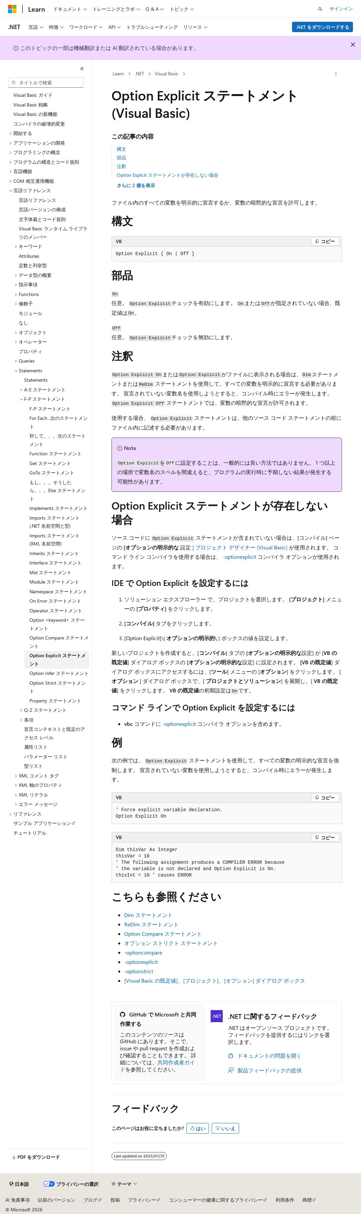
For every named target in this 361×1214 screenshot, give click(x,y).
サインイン (341, 8)
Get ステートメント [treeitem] (50, 463)
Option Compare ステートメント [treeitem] (59, 641)
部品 (121, 157)
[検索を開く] (320, 9)
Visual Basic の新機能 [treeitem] (35, 114)
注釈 (121, 166)
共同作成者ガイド (157, 1066)
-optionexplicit (239, 556)
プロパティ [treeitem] (30, 351)
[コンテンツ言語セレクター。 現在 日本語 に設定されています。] (19, 1184)
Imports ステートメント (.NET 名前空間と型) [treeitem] (54, 522)
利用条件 (285, 1200)
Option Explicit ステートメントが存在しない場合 (167, 175)
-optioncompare (143, 952)
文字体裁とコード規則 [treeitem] (42, 219)
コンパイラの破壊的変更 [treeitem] (39, 124)
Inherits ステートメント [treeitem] (54, 553)
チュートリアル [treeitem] (29, 833)
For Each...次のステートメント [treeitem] (58, 422)
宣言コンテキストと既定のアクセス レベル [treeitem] (54, 733)
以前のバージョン (56, 1200)
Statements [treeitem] (36, 380)
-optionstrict (138, 971)
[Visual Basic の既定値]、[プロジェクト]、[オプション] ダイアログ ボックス (214, 980)
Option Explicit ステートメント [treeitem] (57, 659)
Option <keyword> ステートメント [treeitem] (57, 624)
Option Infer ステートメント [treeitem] (59, 673)
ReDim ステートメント (151, 924)
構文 (121, 149)
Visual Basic (166, 73)
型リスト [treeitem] (33, 766)
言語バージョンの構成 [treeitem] (42, 209)
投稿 (115, 1200)
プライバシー (142, 1200)
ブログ (90, 1200)
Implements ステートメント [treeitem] (58, 508)
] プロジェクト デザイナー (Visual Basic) (240, 547)
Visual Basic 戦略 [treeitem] (30, 104)
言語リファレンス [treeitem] (37, 200)
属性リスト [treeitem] (36, 747)
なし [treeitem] (23, 322)
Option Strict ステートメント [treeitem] (57, 687)
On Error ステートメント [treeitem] (55, 601)
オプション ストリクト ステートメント (171, 942)
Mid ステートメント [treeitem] (50, 572)
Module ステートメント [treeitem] (54, 582)
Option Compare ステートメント (163, 933)
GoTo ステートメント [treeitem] (51, 472)
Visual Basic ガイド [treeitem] (33, 95)
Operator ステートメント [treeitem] (55, 610)
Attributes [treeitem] (29, 256)
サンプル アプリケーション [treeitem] (42, 823)
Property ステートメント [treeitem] (55, 700)
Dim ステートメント (148, 914)
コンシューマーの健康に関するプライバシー (216, 1200)
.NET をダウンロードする (322, 27)
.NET (139, 73)
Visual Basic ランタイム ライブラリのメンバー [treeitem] (53, 232)
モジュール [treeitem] (30, 313)
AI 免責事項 (17, 1200)
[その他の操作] (336, 74)
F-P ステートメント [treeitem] (50, 408)
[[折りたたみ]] (82, 69)
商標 (307, 1200)
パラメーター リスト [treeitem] (46, 756)
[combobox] (46, 82)
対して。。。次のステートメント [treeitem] (57, 440)
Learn (118, 73)
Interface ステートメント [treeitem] (55, 562)
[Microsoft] (12, 9)
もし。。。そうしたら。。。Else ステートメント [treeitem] (57, 490)
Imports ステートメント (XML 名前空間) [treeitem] (54, 539)
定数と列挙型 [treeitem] (33, 265)
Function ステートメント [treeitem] (55, 453)
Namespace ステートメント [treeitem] (58, 591)
